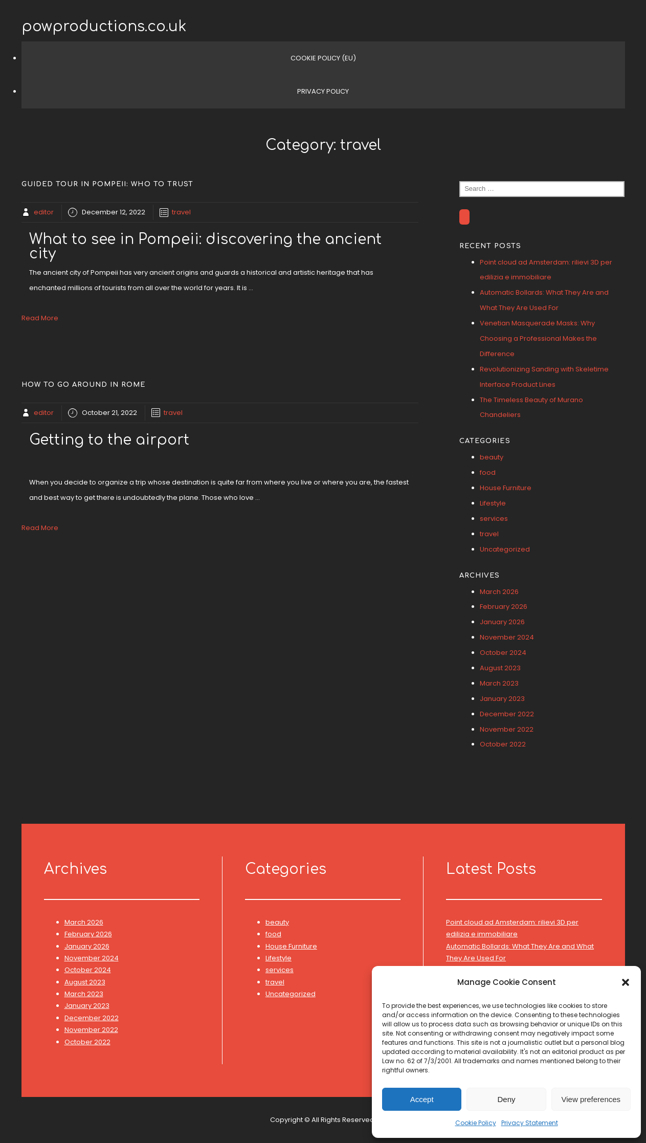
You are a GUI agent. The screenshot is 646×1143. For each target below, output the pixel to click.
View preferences (591, 1099)
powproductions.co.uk (103, 26)
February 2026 (503, 606)
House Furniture (505, 488)
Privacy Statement (529, 1122)
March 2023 (499, 683)
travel (181, 212)
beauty (491, 457)
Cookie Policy (475, 1122)
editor (44, 212)
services (494, 518)
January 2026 (502, 622)
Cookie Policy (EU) (323, 58)
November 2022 (506, 729)
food (488, 472)
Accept (422, 1099)
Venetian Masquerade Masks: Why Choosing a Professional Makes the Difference (538, 338)
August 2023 (500, 668)
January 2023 (502, 699)
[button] (625, 982)
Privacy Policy (323, 91)
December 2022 (507, 714)
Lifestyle (493, 503)
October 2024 (503, 652)
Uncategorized (505, 549)
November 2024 (507, 637)
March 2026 (499, 592)
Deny (506, 1099)
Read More (39, 318)
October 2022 (503, 744)
